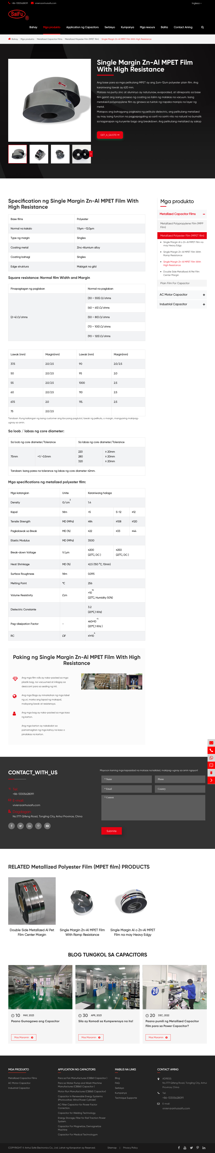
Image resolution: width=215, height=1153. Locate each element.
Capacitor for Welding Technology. (77, 1113)
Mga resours (147, 27)
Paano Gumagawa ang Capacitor (35, 1021)
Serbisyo (110, 27)
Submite (112, 831)
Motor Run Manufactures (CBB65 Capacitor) (82, 1091)
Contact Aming (183, 27)
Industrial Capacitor (173, 304)
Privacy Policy (130, 1147)
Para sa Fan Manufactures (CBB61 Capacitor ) (82, 1078)
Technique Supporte (126, 1097)
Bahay (33, 27)
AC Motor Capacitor (173, 294)
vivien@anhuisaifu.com (45, 3)
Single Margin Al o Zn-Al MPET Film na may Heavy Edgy (183, 244)
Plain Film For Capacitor (175, 283)
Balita (164, 27)
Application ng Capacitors (82, 27)
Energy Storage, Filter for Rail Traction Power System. (82, 1119)
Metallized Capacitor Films (49, 39)
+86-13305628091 (20, 3)
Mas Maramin (23, 1037)
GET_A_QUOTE (109, 135)
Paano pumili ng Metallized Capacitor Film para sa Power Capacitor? (172, 1023)
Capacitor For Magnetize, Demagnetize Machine (79, 1128)
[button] (91, 154)
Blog (117, 1078)
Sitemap (112, 1147)
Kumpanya (127, 27)
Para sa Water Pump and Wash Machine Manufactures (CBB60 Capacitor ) (80, 1085)
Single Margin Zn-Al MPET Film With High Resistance (126, 39)
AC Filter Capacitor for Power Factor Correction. (77, 1106)
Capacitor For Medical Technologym (78, 1134)
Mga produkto (51, 27)
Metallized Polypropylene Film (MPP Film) (181, 225)
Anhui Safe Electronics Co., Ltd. (41, 1147)
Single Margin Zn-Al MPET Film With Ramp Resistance (182, 253)
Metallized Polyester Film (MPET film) (82, 39)
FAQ (117, 1083)
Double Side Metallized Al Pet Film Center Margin (181, 273)
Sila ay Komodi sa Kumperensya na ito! (105, 1021)
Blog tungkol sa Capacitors (107, 954)
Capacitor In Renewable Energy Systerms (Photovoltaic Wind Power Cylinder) (80, 1098)
